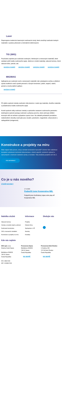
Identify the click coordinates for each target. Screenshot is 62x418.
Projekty (27, 367)
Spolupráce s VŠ (29, 373)
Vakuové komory (5, 367)
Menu (5, 6)
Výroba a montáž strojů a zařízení (10, 370)
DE (60, 6)
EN (56, 6)
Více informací (10, 293)
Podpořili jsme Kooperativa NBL (37, 330)
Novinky (27, 376)
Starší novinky (6, 317)
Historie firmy (28, 370)
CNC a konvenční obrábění (8, 376)
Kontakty (27, 380)
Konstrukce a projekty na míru (9, 380)
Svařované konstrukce (7, 373)
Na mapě (26, 402)
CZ (52, 6)
